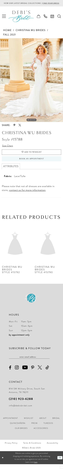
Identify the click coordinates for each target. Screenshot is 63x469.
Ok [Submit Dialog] (59, 462)
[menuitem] (4, 19)
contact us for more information (27, 195)
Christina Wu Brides (30, 33)
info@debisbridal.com (20, 410)
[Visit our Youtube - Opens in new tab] (25, 372)
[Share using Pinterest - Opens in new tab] (14, 128)
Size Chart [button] (8, 149)
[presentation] (15, 248)
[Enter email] (29, 362)
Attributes (11, 171)
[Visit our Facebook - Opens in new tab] (10, 372)
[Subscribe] (48, 362)
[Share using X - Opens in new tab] (20, 128)
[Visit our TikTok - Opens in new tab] (47, 372)
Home (7, 33)
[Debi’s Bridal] (24, 19)
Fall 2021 (9, 37)
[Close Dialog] (3, 462)
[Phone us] (45, 19)
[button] (4, 19)
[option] (31, 83)
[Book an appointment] (52, 19)
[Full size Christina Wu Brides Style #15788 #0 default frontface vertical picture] (31, 83)
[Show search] (59, 19)
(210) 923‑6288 (21, 403)
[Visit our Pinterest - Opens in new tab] (32, 373)
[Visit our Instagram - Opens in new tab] (17, 372)
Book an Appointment (31, 163)
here (35, 466)
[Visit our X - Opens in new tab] (40, 372)
